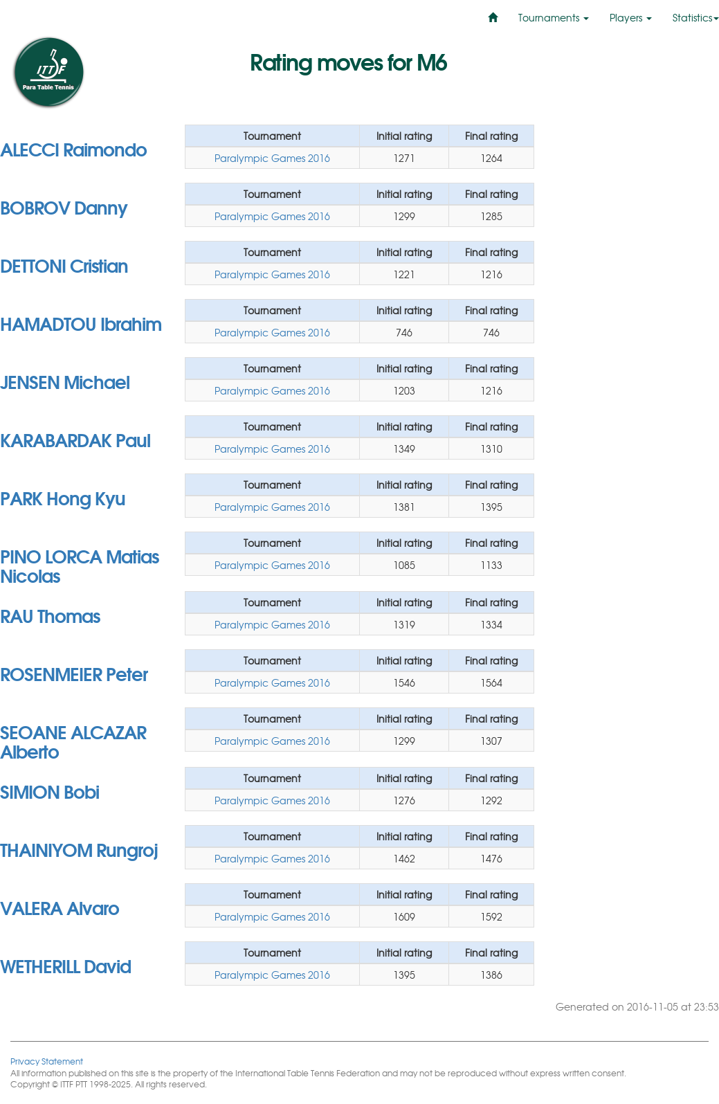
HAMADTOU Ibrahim (80, 322)
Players (631, 17)
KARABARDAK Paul (75, 439)
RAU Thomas (50, 614)
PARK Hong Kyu (62, 497)
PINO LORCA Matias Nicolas (79, 564)
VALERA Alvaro (59, 907)
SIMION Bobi (49, 790)
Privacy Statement (46, 1061)
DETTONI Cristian (64, 264)
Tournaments (553, 17)
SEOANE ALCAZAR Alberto (73, 740)
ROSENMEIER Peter (73, 673)
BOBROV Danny (63, 206)
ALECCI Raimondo (73, 148)
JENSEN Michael (64, 381)
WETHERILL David (65, 965)
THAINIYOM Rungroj (79, 848)
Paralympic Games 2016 (272, 158)
